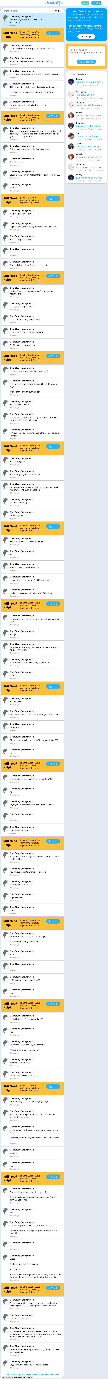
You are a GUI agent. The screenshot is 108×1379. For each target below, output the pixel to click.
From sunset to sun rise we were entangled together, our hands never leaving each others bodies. (90, 167)
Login (85, 3)
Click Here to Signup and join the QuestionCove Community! (32, 1374)
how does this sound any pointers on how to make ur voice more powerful (90, 81)
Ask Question (86, 61)
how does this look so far (88, 125)
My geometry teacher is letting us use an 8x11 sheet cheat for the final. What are (90, 157)
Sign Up (96, 3)
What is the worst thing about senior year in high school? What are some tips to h (90, 146)
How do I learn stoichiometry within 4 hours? (90, 115)
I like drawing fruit (85, 94)
